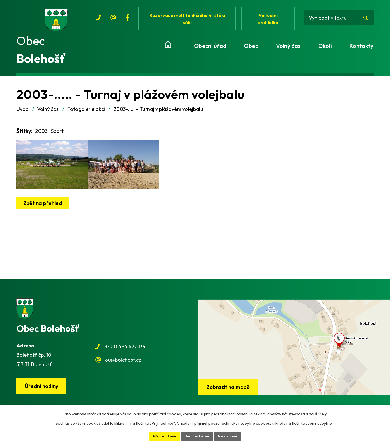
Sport (57, 134)
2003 (41, 134)
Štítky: (24, 134)
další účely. (318, 413)
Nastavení (228, 435)
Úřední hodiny (42, 389)
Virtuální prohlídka (269, 19)
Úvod (22, 112)
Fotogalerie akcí (86, 112)
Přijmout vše (164, 435)
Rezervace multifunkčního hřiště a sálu (188, 19)
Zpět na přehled (43, 214)
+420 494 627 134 (125, 350)
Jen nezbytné (197, 435)
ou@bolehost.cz (123, 363)
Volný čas (48, 112)
